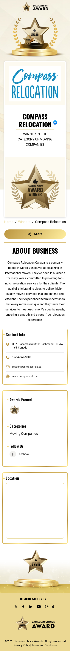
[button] (35, 234)
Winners (24, 222)
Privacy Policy (22, 645)
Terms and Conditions (44, 645)
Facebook (23, 454)
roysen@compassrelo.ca (26, 366)
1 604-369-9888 (21, 357)
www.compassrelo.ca (25, 376)
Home (8, 222)
